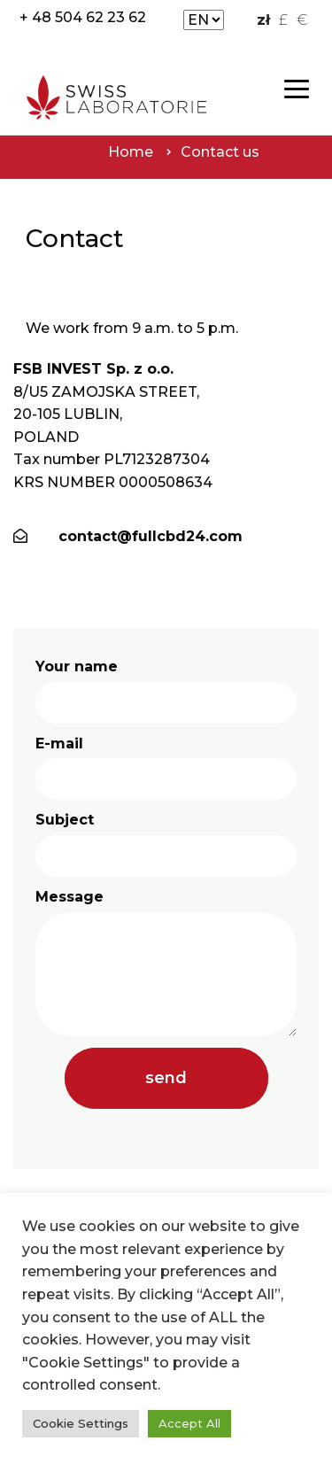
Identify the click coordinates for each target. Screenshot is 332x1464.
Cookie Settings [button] (80, 1423)
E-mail (166, 768)
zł (263, 20)
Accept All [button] (189, 1423)
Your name (166, 691)
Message (166, 962)
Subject (166, 844)
